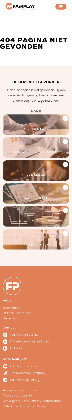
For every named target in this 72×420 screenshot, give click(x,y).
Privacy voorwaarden (18, 395)
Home (36, 111)
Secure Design (36, 406)
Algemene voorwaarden (20, 390)
